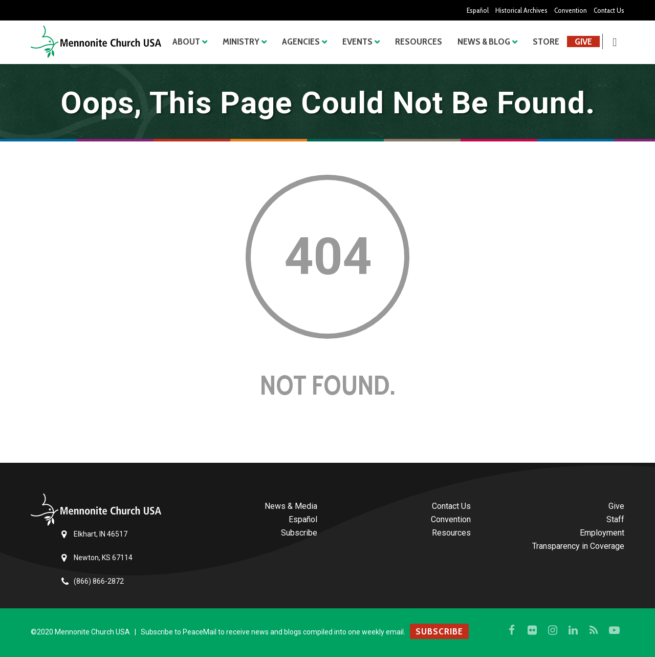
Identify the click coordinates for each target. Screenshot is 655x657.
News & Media (291, 506)
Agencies (301, 41)
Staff (615, 519)
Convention (569, 10)
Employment (602, 533)
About (186, 41)
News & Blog (483, 41)
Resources (418, 41)
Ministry (241, 41)
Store (546, 41)
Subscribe (299, 533)
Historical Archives (520, 10)
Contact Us (608, 10)
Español (476, 10)
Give (583, 41)
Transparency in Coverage (578, 546)
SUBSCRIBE (439, 631)
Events (357, 41)
